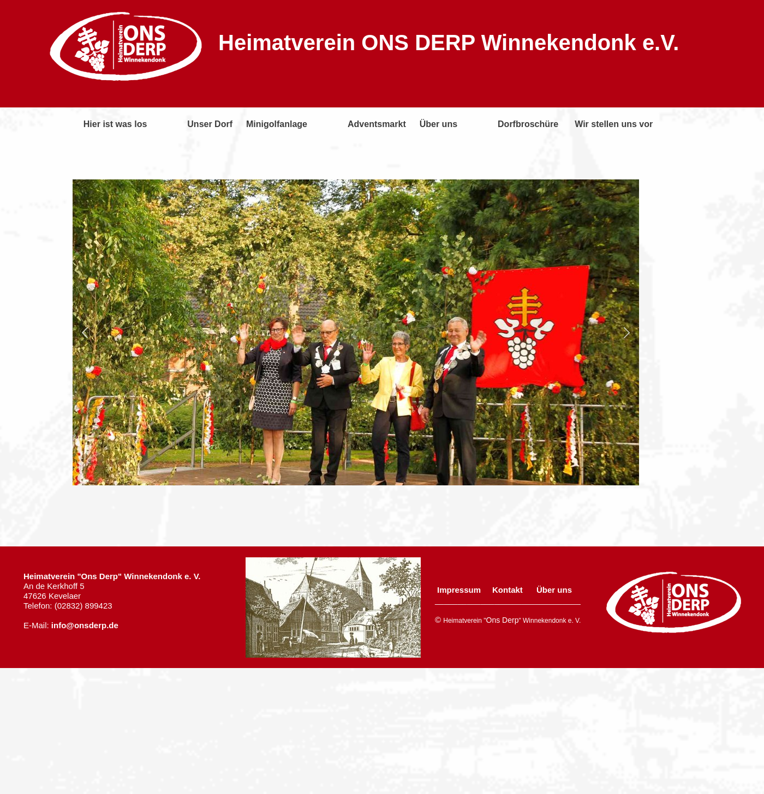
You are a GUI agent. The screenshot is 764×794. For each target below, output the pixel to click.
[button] (84, 332)
